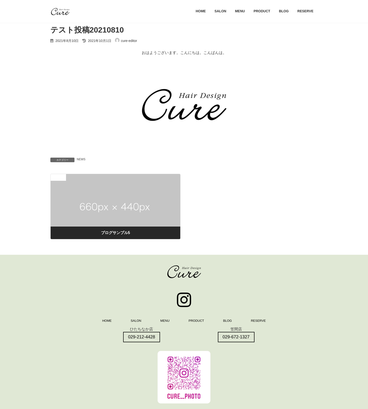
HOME (107, 320)
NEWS (81, 159)
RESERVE (258, 320)
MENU (164, 320)
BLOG (227, 320)
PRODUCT (196, 320)
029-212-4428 (141, 337)
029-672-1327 (236, 337)
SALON (136, 320)
